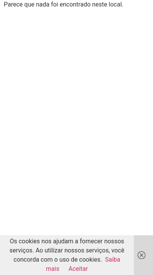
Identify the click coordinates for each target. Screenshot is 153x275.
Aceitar (78, 268)
